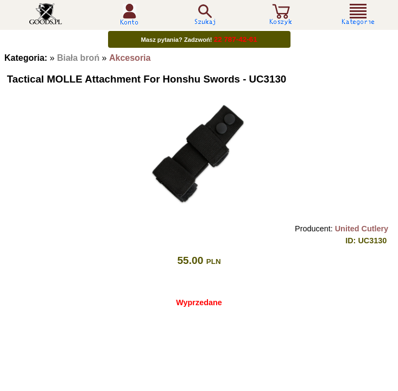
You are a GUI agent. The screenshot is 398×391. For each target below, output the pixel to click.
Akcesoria (130, 57)
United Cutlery (361, 228)
